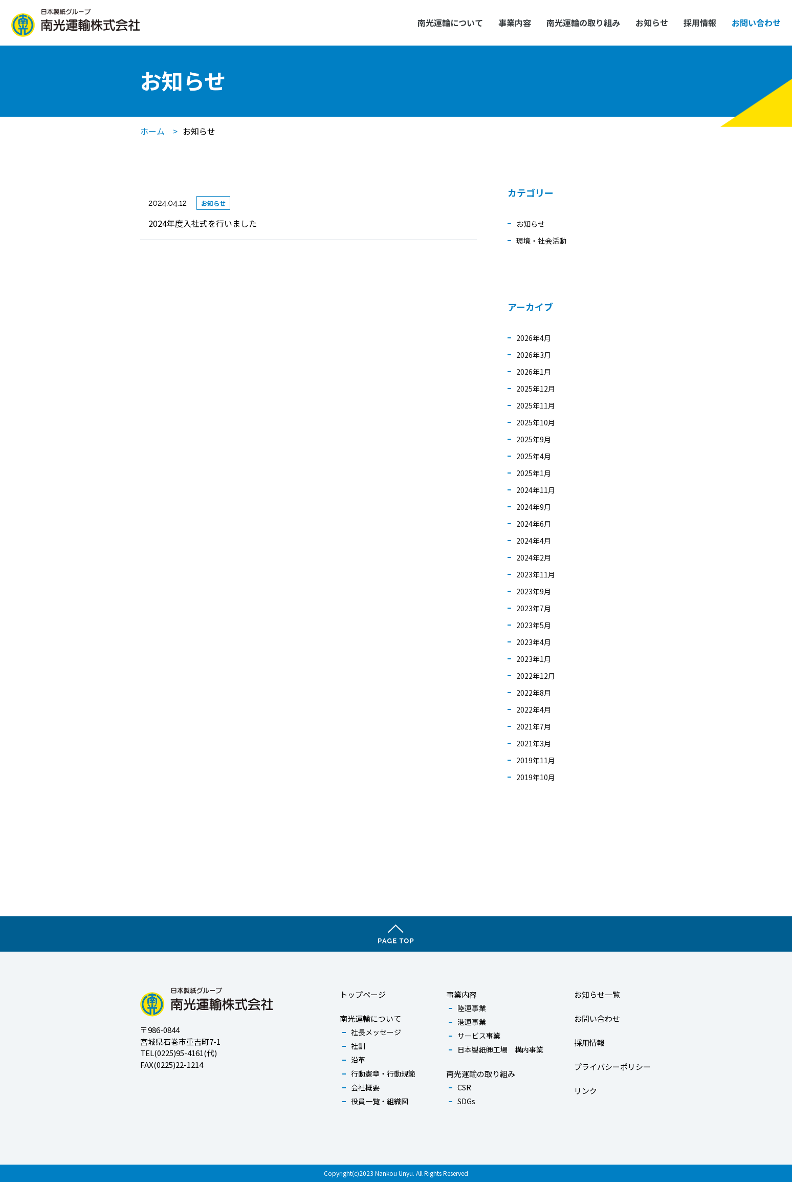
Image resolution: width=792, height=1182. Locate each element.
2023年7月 (533, 608)
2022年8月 (533, 692)
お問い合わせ (757, 22)
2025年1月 (533, 473)
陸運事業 (471, 1008)
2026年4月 (533, 338)
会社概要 (365, 1087)
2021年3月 (533, 743)
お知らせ (652, 22)
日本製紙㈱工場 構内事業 (500, 1049)
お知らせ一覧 (597, 994)
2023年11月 (535, 574)
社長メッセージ (376, 1032)
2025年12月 (535, 388)
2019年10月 (535, 777)
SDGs (466, 1101)
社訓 (358, 1046)
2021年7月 (533, 726)
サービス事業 (478, 1035)
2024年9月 (533, 507)
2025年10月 (535, 422)
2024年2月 (533, 557)
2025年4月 (533, 456)
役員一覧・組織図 (379, 1101)
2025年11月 (535, 405)
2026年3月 (533, 355)
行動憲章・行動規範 (383, 1073)
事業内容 (515, 22)
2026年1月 (533, 372)
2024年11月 (535, 490)
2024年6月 (533, 524)
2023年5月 (533, 625)
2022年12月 (535, 676)
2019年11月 (535, 760)
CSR (464, 1087)
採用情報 (701, 22)
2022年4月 (533, 709)
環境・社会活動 (541, 240)
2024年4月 (533, 540)
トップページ (363, 994)
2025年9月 (533, 439)
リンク (585, 1090)
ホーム (152, 131)
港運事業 (471, 1022)
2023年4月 (533, 642)
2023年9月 (533, 591)
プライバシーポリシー (612, 1066)
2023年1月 (533, 659)
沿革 (358, 1060)
